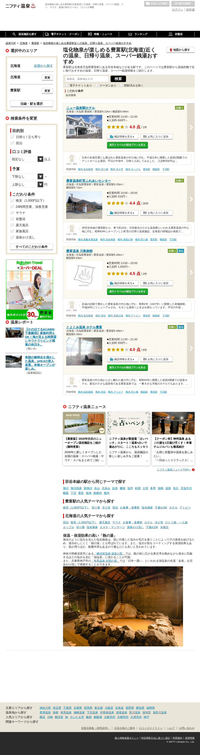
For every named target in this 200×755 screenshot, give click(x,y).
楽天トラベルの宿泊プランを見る (127, 144)
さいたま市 (77, 717)
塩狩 (130, 488)
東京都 (98, 707)
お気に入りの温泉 (156, 4)
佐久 (176, 488)
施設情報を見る (123, 136)
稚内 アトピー (133, 315)
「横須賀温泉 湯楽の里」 (109, 553)
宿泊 (115, 507)
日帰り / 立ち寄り (28, 137)
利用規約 (177, 738)
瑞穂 (160, 488)
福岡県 (150, 707)
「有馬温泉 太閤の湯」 (105, 560)
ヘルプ (171, 728)
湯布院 (146, 712)
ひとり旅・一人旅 (176, 522)
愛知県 (140, 707)
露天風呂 (104, 522)
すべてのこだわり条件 (32, 246)
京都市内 (122, 717)
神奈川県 (45, 707)
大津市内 (136, 717)
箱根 (55, 712)
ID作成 (190, 9)
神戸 (146, 717)
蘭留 (122, 488)
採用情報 (190, 738)
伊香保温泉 (107, 712)
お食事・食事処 (130, 507)
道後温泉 (121, 712)
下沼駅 (165, 169)
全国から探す (43, 65)
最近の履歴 (183, 4)
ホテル (173, 507)
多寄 (153, 488)
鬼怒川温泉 (160, 712)
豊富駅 (146, 169)
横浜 (42, 717)
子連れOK (161, 507)
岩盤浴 (20, 219)
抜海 (88, 493)
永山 (97, 488)
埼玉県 (57, 707)
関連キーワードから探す (22, 721)
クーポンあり (108, 85)
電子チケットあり (81, 85)
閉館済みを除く (134, 85)
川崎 (50, 717)
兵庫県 (78, 707)
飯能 (89, 717)
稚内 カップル (133, 169)
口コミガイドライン (151, 728)
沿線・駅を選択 (31, 103)
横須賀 (59, 717)
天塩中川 (186, 488)
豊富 (81, 493)
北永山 (106, 488)
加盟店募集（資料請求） (95, 728)
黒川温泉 (134, 712)
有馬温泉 (66, 712)
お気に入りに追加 (158, 136)
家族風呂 (22, 231)
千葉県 (67, 707)
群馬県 (88, 707)
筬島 (168, 488)
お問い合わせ (187, 728)
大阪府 (109, 707)
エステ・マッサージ (112, 527)
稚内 (106, 493)
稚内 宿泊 (100, 315)
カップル (68, 527)
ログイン (177, 9)
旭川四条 (76, 488)
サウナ (116, 522)
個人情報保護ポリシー (127, 738)
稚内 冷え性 (116, 169)
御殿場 (98, 717)
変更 (47, 77)
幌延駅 (156, 169)
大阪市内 (109, 717)
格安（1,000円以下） (76, 507)
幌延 (66, 493)
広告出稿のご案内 (124, 728)
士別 (145, 488)
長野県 (130, 707)
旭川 (66, 488)
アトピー (185, 507)
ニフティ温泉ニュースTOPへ (174, 469)
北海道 (119, 707)
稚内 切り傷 (101, 169)
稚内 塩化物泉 (85, 169)
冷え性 (106, 507)
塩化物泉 (147, 507)
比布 (115, 488)
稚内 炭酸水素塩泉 (88, 239)
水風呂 (164, 527)
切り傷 (96, 507)
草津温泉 (45, 712)
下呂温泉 (92, 712)
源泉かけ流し (135, 527)
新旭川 (88, 488)
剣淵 (138, 488)
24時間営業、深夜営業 (32, 206)
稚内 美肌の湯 (125, 239)
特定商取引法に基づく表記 (155, 738)
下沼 (73, 493)
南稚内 (97, 493)
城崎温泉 (79, 712)
